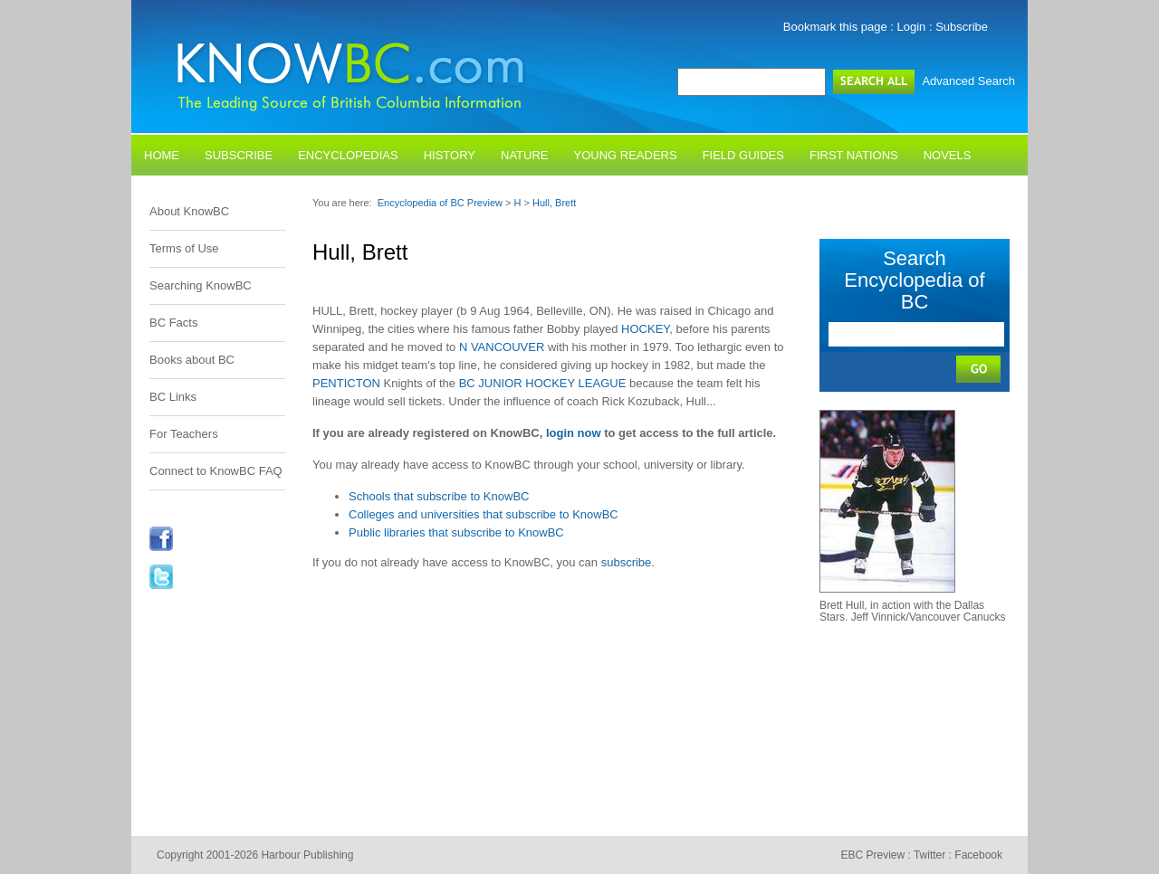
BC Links (172, 397)
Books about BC (192, 359)
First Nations (853, 155)
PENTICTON (346, 383)
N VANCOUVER (501, 347)
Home (161, 155)
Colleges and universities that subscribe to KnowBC (483, 514)
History (449, 155)
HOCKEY (645, 329)
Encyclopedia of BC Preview (440, 202)
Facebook (978, 855)
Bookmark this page (835, 26)
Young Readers (625, 155)
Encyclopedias (348, 155)
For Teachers (183, 434)
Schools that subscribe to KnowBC (439, 496)
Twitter (929, 855)
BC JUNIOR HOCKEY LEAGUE (543, 383)
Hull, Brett (554, 202)
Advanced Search (968, 81)
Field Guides (743, 155)
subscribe (626, 562)
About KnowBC (189, 211)
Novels (948, 155)
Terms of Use (184, 248)
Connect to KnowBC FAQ (216, 471)
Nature (524, 155)
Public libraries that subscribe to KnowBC (456, 532)
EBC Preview (872, 855)
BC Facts (173, 322)
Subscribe (961, 26)
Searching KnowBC (200, 285)
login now (573, 433)
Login (911, 26)
